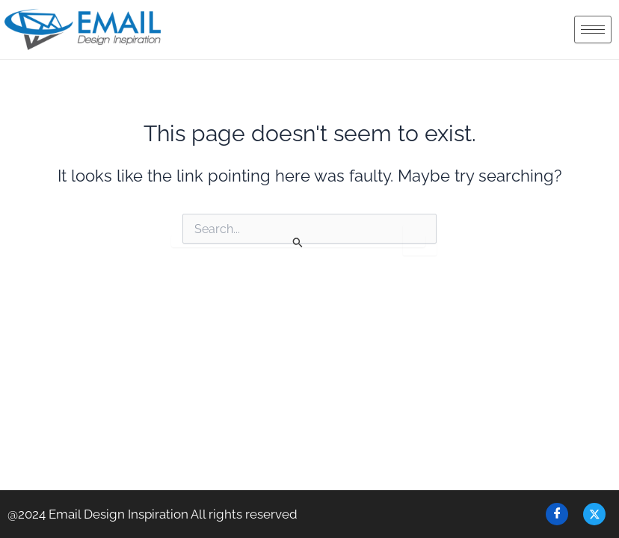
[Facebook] (557, 514)
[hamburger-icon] (593, 29)
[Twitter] (594, 514)
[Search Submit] (298, 241)
